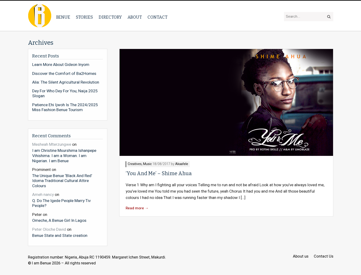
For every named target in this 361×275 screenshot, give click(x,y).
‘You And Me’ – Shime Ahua (159, 173)
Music (147, 164)
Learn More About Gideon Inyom (60, 64)
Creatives (135, 164)
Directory (110, 17)
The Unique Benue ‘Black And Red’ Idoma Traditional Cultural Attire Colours (62, 181)
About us (300, 257)
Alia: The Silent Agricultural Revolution (65, 82)
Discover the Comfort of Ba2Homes (64, 73)
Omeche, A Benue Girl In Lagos (59, 220)
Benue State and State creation (59, 235)
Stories (84, 17)
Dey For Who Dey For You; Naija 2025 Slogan (65, 94)
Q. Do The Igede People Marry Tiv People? (61, 203)
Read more (137, 208)
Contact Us (323, 257)
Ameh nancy (43, 195)
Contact (157, 17)
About (135, 17)
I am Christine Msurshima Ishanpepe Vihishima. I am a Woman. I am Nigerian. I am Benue (64, 155)
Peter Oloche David (49, 229)
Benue (63, 17)
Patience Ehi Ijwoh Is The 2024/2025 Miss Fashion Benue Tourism (65, 107)
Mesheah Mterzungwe (51, 144)
